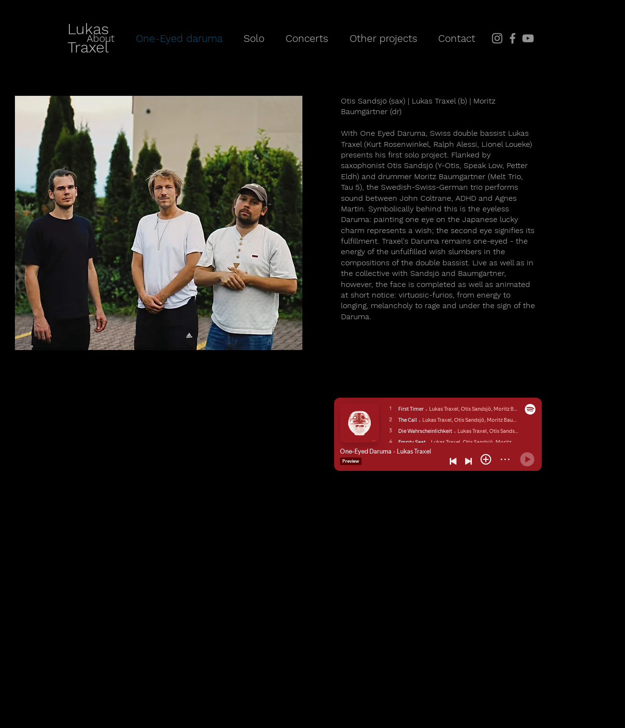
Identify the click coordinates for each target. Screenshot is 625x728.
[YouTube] (528, 38)
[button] (383, 38)
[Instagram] (497, 38)
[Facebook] (513, 38)
